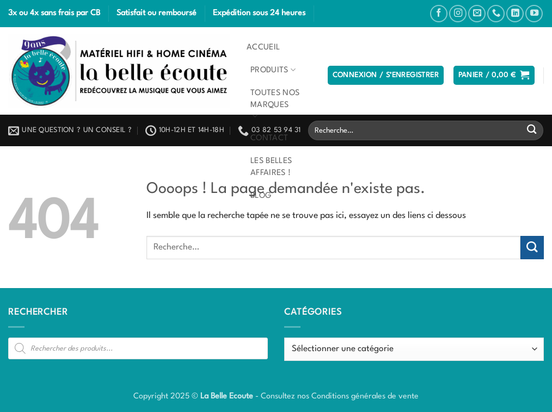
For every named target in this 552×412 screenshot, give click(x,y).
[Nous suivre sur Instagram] (458, 13)
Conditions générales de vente (365, 396)
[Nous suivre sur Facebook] (438, 13)
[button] (386, 75)
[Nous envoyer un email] (477, 13)
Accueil (263, 47)
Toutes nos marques (274, 105)
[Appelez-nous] (496, 13)
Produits (273, 70)
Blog (260, 195)
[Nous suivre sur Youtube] (534, 13)
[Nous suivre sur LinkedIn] (515, 13)
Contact (269, 138)
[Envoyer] (532, 131)
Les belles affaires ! (271, 167)
